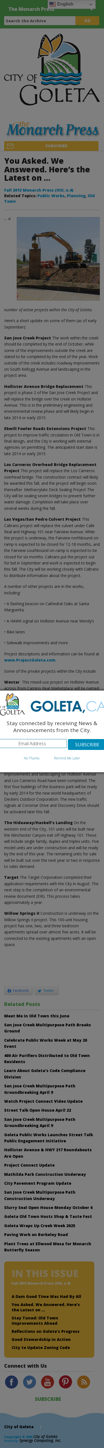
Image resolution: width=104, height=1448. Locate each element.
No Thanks (31, 758)
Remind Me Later (67, 758)
